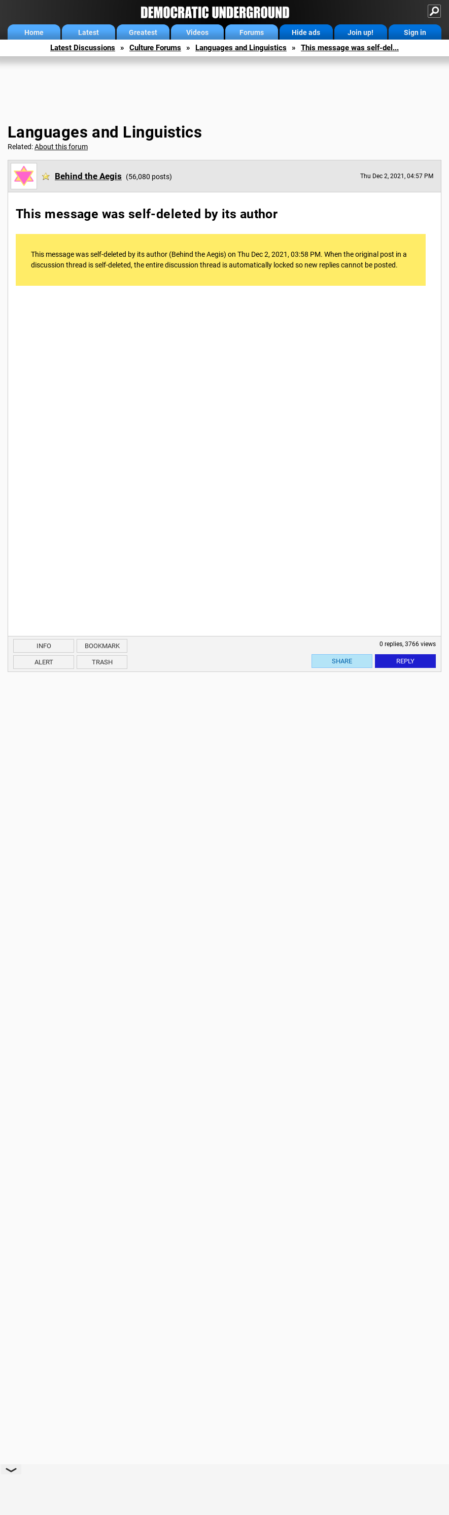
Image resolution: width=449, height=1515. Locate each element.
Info (44, 646)
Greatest (143, 32)
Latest (88, 32)
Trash (102, 662)
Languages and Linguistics (241, 47)
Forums (251, 32)
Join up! (360, 32)
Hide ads (306, 32)
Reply (405, 661)
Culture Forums (155, 47)
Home (34, 32)
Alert (43, 662)
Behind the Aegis (88, 176)
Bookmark (102, 646)
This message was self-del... (350, 47)
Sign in (415, 32)
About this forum (61, 147)
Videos (197, 32)
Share (342, 661)
